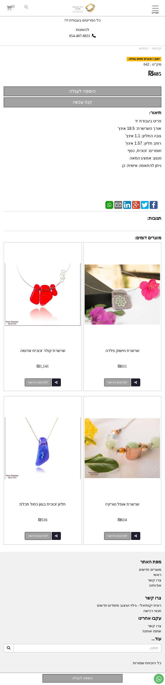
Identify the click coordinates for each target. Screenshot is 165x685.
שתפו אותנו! (151, 631)
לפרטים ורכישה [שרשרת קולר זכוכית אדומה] (38, 382)
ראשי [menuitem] (157, 575)
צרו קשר (154, 626)
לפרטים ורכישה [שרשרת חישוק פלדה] (117, 382)
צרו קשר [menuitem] (154, 580)
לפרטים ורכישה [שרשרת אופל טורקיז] (117, 536)
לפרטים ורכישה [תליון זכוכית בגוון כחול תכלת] (38, 536)
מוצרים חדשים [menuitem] (150, 570)
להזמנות (82, 29)
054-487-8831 (79, 36)
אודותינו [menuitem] (155, 585)
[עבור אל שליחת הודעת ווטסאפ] (159, 679)
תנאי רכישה (152, 611)
